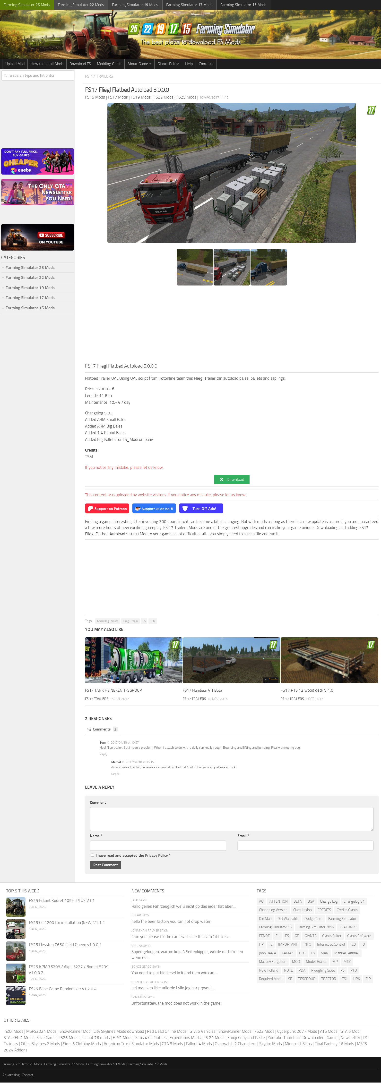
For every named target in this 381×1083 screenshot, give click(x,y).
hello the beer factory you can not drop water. (171, 921)
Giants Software (359, 936)
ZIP (368, 979)
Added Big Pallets (107, 621)
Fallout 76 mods (95, 1038)
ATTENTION (278, 902)
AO (261, 902)
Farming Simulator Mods (26, 5)
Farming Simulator (342, 919)
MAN (325, 953)
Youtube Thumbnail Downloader (296, 1038)
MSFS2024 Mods (41, 1031)
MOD (296, 962)
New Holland (268, 971)
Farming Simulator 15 (275, 927)
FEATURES (348, 927)
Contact (27, 1075)
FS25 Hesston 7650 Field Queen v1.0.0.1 (65, 945)
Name (96, 836)
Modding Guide (109, 63)
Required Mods (270, 979)
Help (189, 63)
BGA (311, 902)
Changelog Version (273, 910)
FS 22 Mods (214, 1038)
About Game (138, 63)
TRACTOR (328, 979)
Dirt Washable (288, 919)
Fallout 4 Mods (199, 1044)
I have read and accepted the (131, 856)
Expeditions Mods (185, 1038)
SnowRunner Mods (234, 1031)
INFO (307, 945)
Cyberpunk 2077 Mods (297, 1031)
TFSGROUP (306, 979)
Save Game (46, 1038)
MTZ (347, 962)
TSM (153, 621)
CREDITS (324, 910)
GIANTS (310, 936)
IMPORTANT (288, 945)
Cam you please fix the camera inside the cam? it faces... (181, 937)
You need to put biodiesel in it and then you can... (174, 973)
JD (363, 945)
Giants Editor (168, 63)
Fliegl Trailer (130, 621)
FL (277, 936)
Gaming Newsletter (343, 1038)
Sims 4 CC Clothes (151, 1038)
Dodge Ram (313, 919)
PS (342, 971)
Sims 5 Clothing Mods (82, 1044)
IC (270, 945)
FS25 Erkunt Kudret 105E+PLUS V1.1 (62, 900)
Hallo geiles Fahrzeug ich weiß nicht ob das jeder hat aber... (183, 906)
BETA (298, 902)
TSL (344, 979)
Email (243, 836)
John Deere (267, 953)
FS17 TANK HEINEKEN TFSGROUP (114, 690)
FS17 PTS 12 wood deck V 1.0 (307, 690)
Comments (103, 729)
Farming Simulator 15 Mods (30, 307)
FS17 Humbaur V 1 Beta (204, 690)
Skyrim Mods (270, 1044)
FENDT (264, 936)
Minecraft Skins (298, 1044)
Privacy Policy (156, 856)
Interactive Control (331, 945)
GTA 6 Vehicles (203, 1031)
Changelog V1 (354, 902)
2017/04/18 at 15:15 (139, 762)
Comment (98, 803)
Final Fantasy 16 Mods (334, 1044)
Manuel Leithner (346, 953)
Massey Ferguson (272, 962)
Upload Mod (15, 63)
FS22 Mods (264, 1031)
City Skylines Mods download (119, 1031)
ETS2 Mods (122, 1038)
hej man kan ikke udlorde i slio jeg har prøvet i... (173, 988)
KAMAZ (287, 953)
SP (290, 979)
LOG (302, 953)
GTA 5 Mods (172, 1044)
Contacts (206, 63)
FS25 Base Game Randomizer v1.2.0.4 (63, 989)
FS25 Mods (68, 1038)
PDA (302, 971)
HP (261, 945)
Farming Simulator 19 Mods (30, 287)
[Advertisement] (232, 326)
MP (335, 962)
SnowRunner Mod (75, 1031)
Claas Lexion (302, 910)
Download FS (80, 63)
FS (144, 621)
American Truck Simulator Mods (131, 1044)
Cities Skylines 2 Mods (40, 1044)
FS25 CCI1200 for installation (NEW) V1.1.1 (67, 923)
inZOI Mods (13, 1031)
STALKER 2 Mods (19, 1038)
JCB (353, 945)
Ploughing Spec (323, 971)
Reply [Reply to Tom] (103, 754)
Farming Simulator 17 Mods (30, 297)
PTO (353, 971)
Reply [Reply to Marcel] (115, 774)
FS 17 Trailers (100, 76)
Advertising (11, 1075)
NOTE (288, 971)
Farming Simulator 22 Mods (30, 277)
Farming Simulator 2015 (315, 927)
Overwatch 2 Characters (235, 1044)
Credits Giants (347, 910)
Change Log (329, 902)
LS (313, 953)
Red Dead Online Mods (167, 1031)
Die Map (265, 919)
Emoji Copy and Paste (246, 1038)
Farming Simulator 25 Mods (30, 267)
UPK (356, 979)
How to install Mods (47, 63)
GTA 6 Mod (350, 1031)
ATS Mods (329, 1031)
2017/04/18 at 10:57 (124, 743)
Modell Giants (316, 962)
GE (297, 936)
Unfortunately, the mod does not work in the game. (176, 1003)
